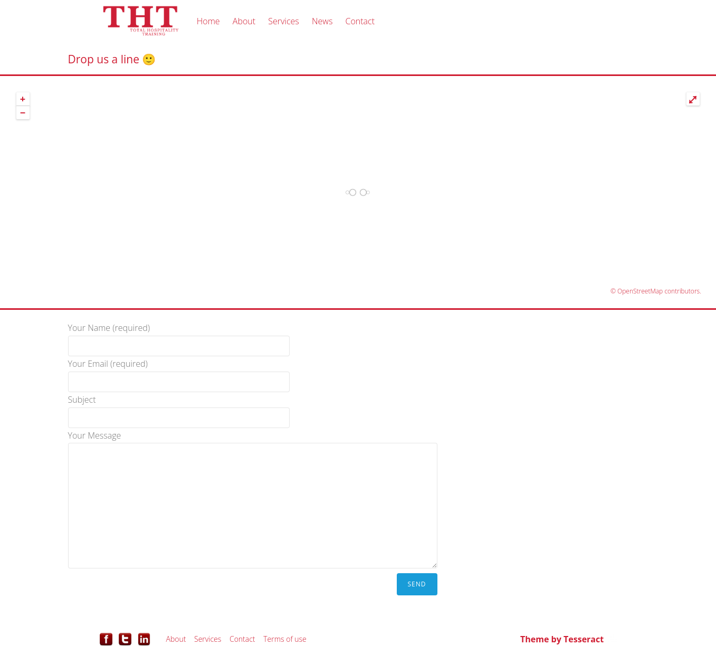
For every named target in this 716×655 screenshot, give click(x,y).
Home (208, 21)
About (244, 21)
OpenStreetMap (640, 291)
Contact (360, 21)
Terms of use (285, 639)
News (322, 21)
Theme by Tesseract (562, 639)
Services (283, 21)
